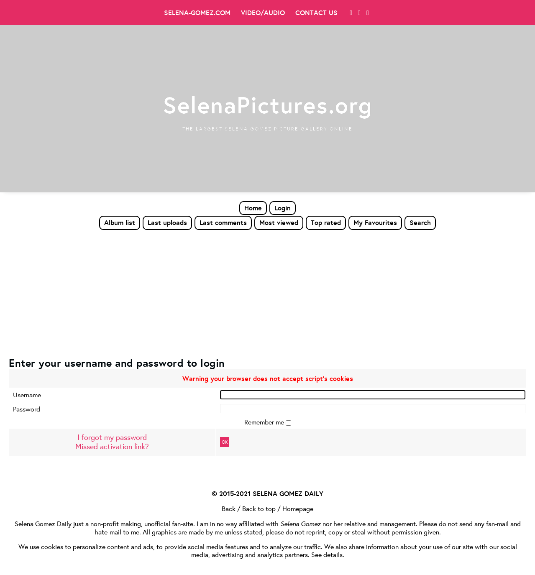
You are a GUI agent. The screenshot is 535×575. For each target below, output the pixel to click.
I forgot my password (112, 437)
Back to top (259, 508)
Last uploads (167, 222)
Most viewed (278, 222)
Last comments (223, 222)
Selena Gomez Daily (43, 523)
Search (420, 222)
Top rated (326, 222)
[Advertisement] (268, 293)
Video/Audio (263, 12)
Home (253, 207)
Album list (119, 222)
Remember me (265, 421)
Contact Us (316, 12)
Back (229, 508)
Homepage (297, 508)
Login (282, 207)
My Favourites (375, 222)
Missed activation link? (112, 446)
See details (327, 554)
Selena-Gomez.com (197, 12)
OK (225, 442)
